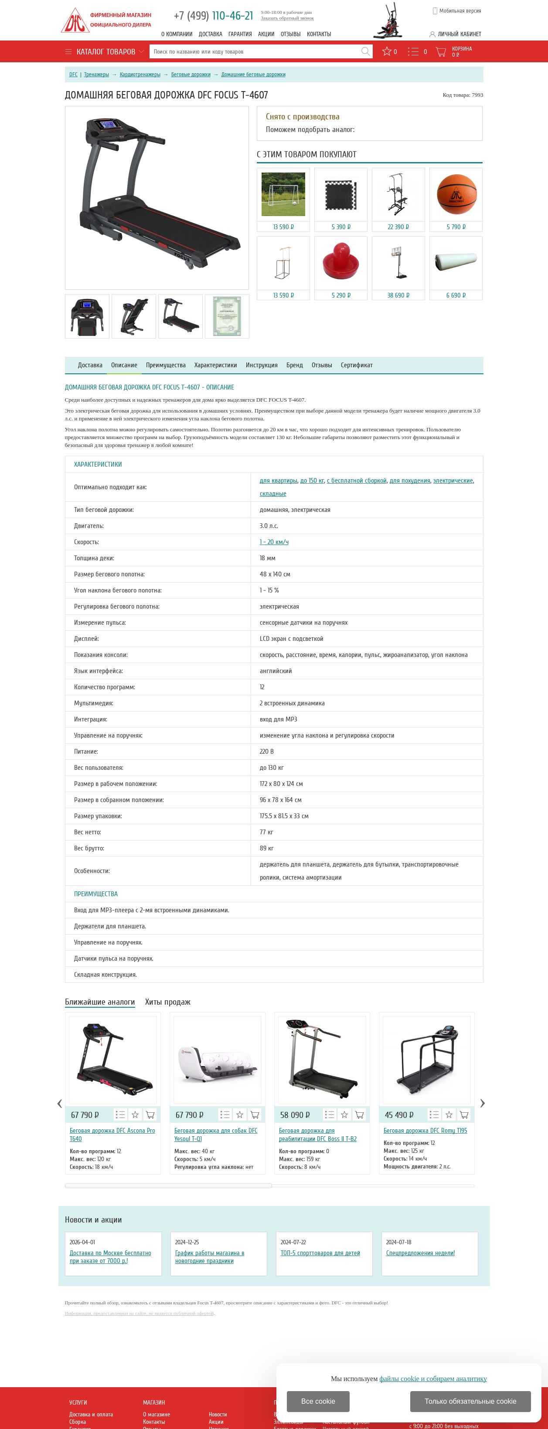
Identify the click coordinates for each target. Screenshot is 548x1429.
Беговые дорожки (191, 74)
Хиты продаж (168, 1002)
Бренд (294, 365)
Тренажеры (96, 74)
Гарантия (240, 34)
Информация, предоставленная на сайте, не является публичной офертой (139, 1313)
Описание (124, 365)
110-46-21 (213, 16)
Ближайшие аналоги (100, 1002)
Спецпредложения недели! (420, 1253)
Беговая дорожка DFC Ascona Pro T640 (112, 1135)
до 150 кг (312, 480)
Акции (266, 34)
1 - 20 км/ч (274, 542)
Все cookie (318, 1401)
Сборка (77, 1422)
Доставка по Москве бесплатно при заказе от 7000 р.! (110, 1257)
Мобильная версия (460, 10)
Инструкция (262, 365)
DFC (73, 74)
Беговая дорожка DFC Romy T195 (425, 1130)
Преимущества (166, 365)
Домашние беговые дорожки (253, 74)
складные (273, 493)
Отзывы (291, 34)
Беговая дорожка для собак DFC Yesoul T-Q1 (216, 1135)
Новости (218, 1414)
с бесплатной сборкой (357, 480)
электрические (453, 480)
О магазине (156, 1414)
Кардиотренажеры (140, 74)
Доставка (210, 34)
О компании (177, 34)
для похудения (410, 480)
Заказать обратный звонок (287, 17)
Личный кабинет (459, 34)
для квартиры (278, 480)
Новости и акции (93, 1220)
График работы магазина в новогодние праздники (210, 1257)
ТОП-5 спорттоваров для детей (320, 1253)
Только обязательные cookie (471, 1401)
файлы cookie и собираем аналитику (433, 1378)
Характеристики (215, 365)
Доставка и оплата (91, 1414)
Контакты (319, 34)
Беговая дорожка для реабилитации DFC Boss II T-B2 (318, 1135)
